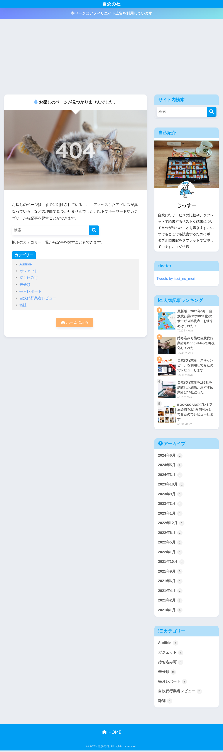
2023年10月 (171, 485)
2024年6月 (170, 456)
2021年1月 (170, 611)
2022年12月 (171, 524)
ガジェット (28, 271)
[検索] (94, 230)
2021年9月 (170, 572)
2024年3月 (170, 475)
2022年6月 (170, 533)
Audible (25, 264)
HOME (111, 733)
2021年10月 (171, 562)
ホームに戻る (74, 323)
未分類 (24, 285)
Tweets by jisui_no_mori (176, 279)
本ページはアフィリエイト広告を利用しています (111, 13)
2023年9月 (170, 494)
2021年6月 (170, 582)
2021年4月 (170, 592)
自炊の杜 (111, 3)
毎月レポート (30, 291)
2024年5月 (170, 465)
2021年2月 (170, 601)
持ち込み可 (28, 278)
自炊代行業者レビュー (37, 298)
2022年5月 (170, 543)
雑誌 (23, 305)
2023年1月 (170, 514)
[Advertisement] (111, 56)
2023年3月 (170, 504)
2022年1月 (170, 553)
